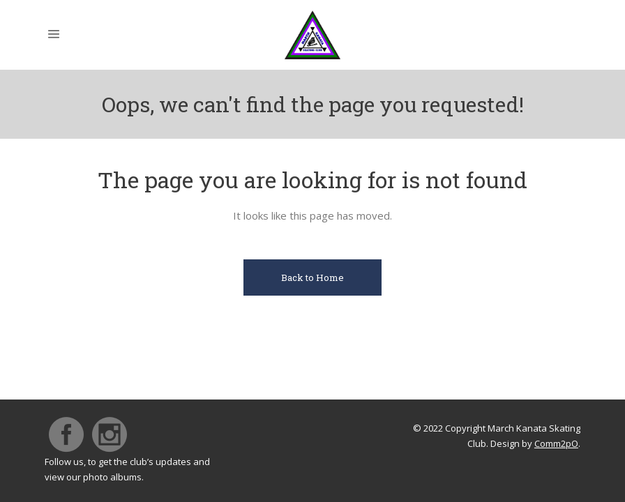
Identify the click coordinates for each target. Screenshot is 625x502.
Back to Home (312, 277)
